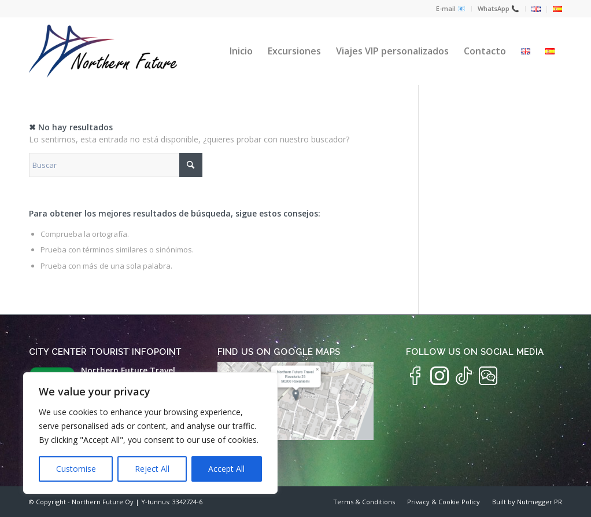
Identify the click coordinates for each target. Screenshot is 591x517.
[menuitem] (451, 9)
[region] (150, 433)
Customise (76, 468)
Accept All (226, 468)
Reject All (152, 468)
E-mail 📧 (451, 8)
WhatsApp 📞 (498, 8)
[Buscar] (115, 165)
